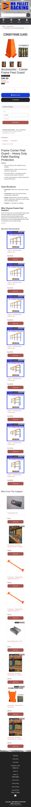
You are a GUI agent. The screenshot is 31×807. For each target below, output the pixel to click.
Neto (20, 804)
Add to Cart (15, 95)
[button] (15, 100)
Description (5, 140)
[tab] (5, 140)
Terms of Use (15, 780)
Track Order (15, 762)
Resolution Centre (15, 765)
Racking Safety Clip (12, 513)
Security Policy (15, 790)
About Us (15, 771)
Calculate (15, 122)
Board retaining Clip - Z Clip (14, 641)
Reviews (7, 144)
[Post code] (15, 118)
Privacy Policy (15, 783)
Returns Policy (15, 786)
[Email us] (15, 795)
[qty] (15, 111)
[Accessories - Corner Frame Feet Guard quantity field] (15, 90)
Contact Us (15, 774)
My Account (15, 759)
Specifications (14, 140)
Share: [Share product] (6, 75)
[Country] (15, 115)
